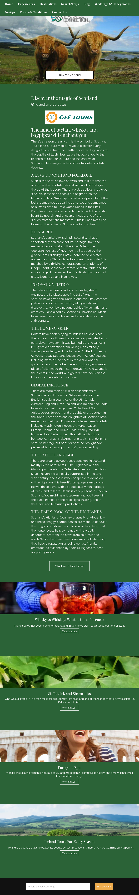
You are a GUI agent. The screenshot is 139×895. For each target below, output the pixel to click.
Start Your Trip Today (69, 566)
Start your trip (104, 886)
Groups (10, 12)
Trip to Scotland (70, 75)
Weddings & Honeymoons (112, 4)
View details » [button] (69, 631)
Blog (87, 4)
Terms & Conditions (33, 12)
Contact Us (59, 12)
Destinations (48, 4)
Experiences (26, 4)
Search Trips (70, 4)
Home (9, 4)
